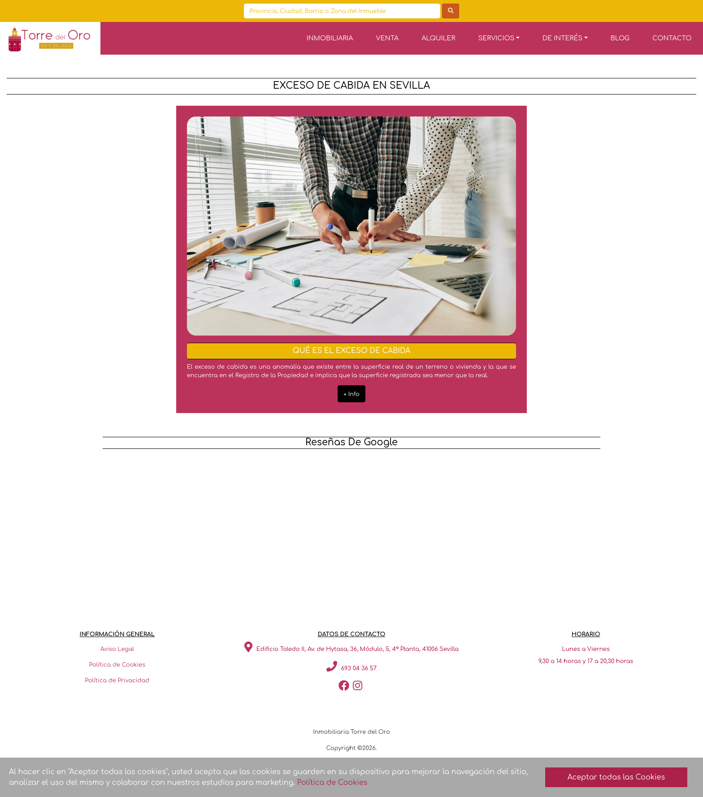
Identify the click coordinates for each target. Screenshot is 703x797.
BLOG (620, 38)
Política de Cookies (117, 665)
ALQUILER (438, 38)
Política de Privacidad (117, 680)
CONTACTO (671, 38)
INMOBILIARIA (330, 38)
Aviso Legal (117, 649)
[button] (499, 38)
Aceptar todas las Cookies (616, 777)
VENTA (387, 38)
